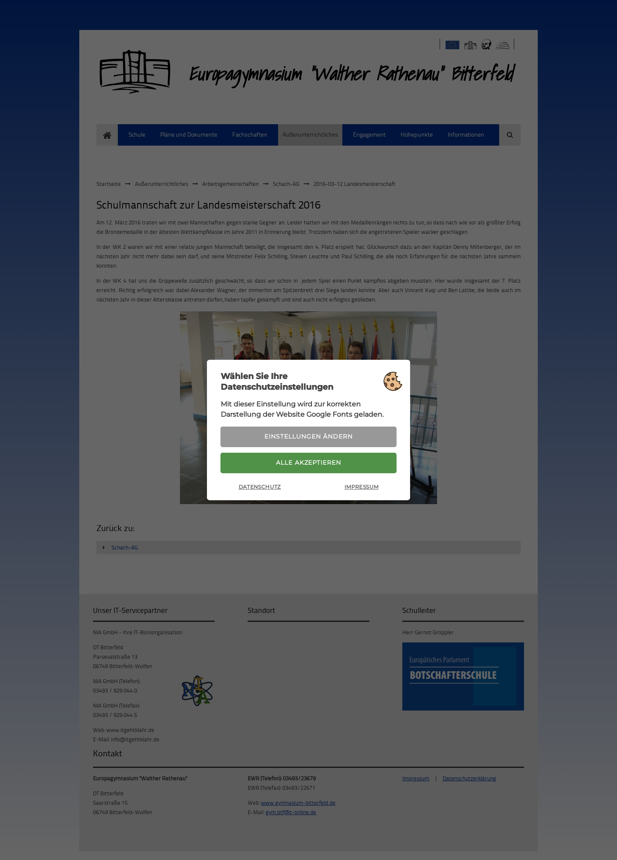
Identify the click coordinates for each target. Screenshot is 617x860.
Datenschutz (260, 487)
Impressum (361, 487)
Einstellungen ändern (308, 436)
